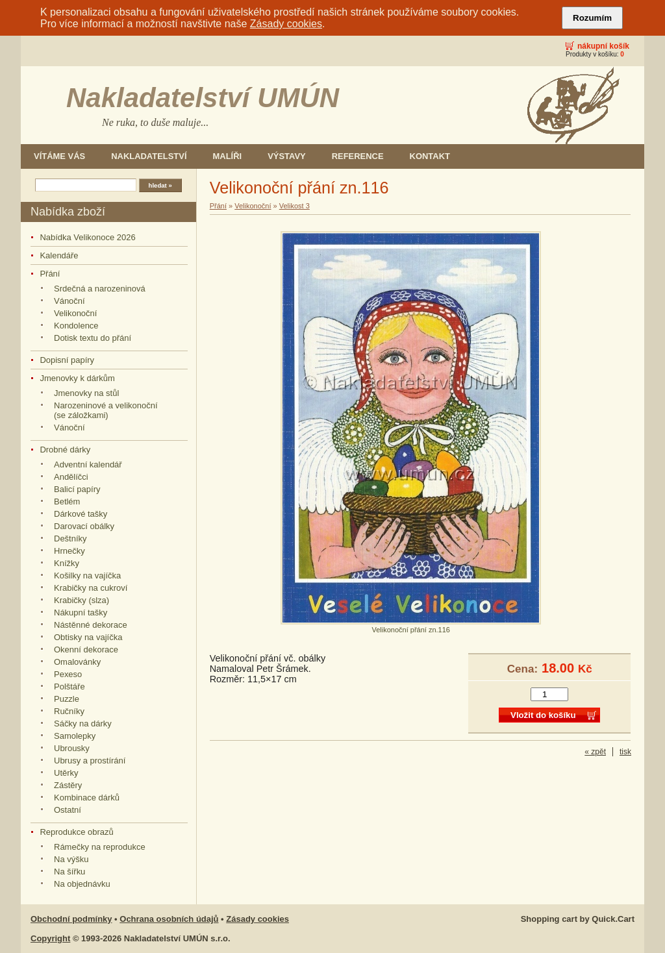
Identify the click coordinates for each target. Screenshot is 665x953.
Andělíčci (71, 477)
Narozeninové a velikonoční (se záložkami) (106, 410)
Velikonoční (75, 313)
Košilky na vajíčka (87, 575)
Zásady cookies (286, 23)
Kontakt (430, 156)
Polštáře (69, 686)
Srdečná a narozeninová (99, 288)
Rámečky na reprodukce (99, 847)
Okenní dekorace (86, 649)
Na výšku (71, 859)
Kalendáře (59, 255)
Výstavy (287, 156)
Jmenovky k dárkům (77, 378)
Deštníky (70, 538)
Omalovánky (77, 662)
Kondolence (76, 325)
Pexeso (68, 674)
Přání (50, 273)
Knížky (66, 563)
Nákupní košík (603, 46)
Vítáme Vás (59, 156)
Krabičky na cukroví (90, 588)
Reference (358, 156)
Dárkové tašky (80, 514)
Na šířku (69, 871)
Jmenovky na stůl (86, 393)
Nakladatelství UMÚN (202, 97)
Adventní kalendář (88, 464)
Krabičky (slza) (81, 600)
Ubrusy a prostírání (89, 760)
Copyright (50, 938)
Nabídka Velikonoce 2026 (87, 237)
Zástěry (68, 785)
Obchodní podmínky (71, 919)
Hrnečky (69, 551)
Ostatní (67, 810)
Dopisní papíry (67, 360)
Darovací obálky (84, 526)
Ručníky (69, 711)
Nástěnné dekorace (90, 625)
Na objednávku (82, 884)
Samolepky (74, 736)
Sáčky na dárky (83, 723)
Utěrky (66, 773)
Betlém (67, 501)
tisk (625, 751)
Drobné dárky (65, 449)
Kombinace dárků (86, 797)
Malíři (227, 156)
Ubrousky (72, 748)
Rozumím (592, 18)
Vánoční (69, 301)
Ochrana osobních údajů (168, 919)
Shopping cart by (577, 919)
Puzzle (66, 699)
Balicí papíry (77, 489)
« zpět (595, 751)
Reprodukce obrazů (76, 832)
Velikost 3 (294, 206)
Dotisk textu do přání (92, 338)
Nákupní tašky (80, 612)
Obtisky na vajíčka (88, 637)
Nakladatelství (148, 156)
